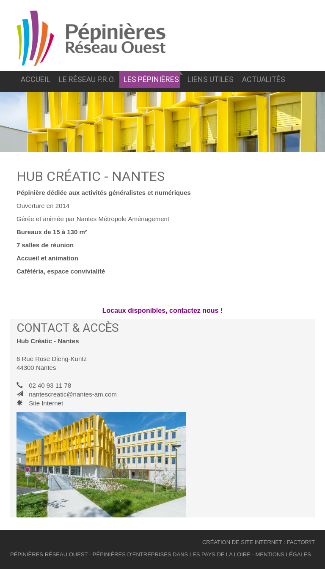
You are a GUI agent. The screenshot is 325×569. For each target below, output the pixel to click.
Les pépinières (151, 79)
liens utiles (210, 79)
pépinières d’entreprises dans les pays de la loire (172, 554)
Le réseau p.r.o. (87, 79)
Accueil (35, 79)
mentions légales (283, 554)
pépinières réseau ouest (49, 554)
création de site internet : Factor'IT (258, 542)
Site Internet (46, 403)
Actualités (263, 79)
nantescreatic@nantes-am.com (73, 394)
